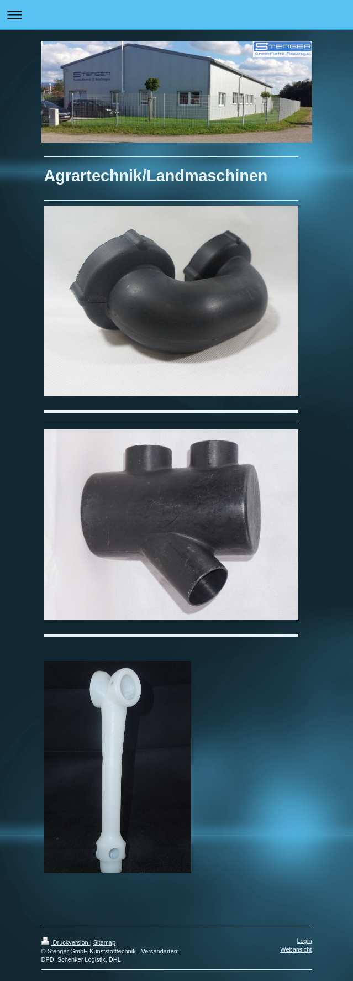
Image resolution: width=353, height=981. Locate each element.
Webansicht (296, 949)
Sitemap (104, 942)
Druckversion (65, 942)
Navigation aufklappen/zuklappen (176, 15)
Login (304, 940)
